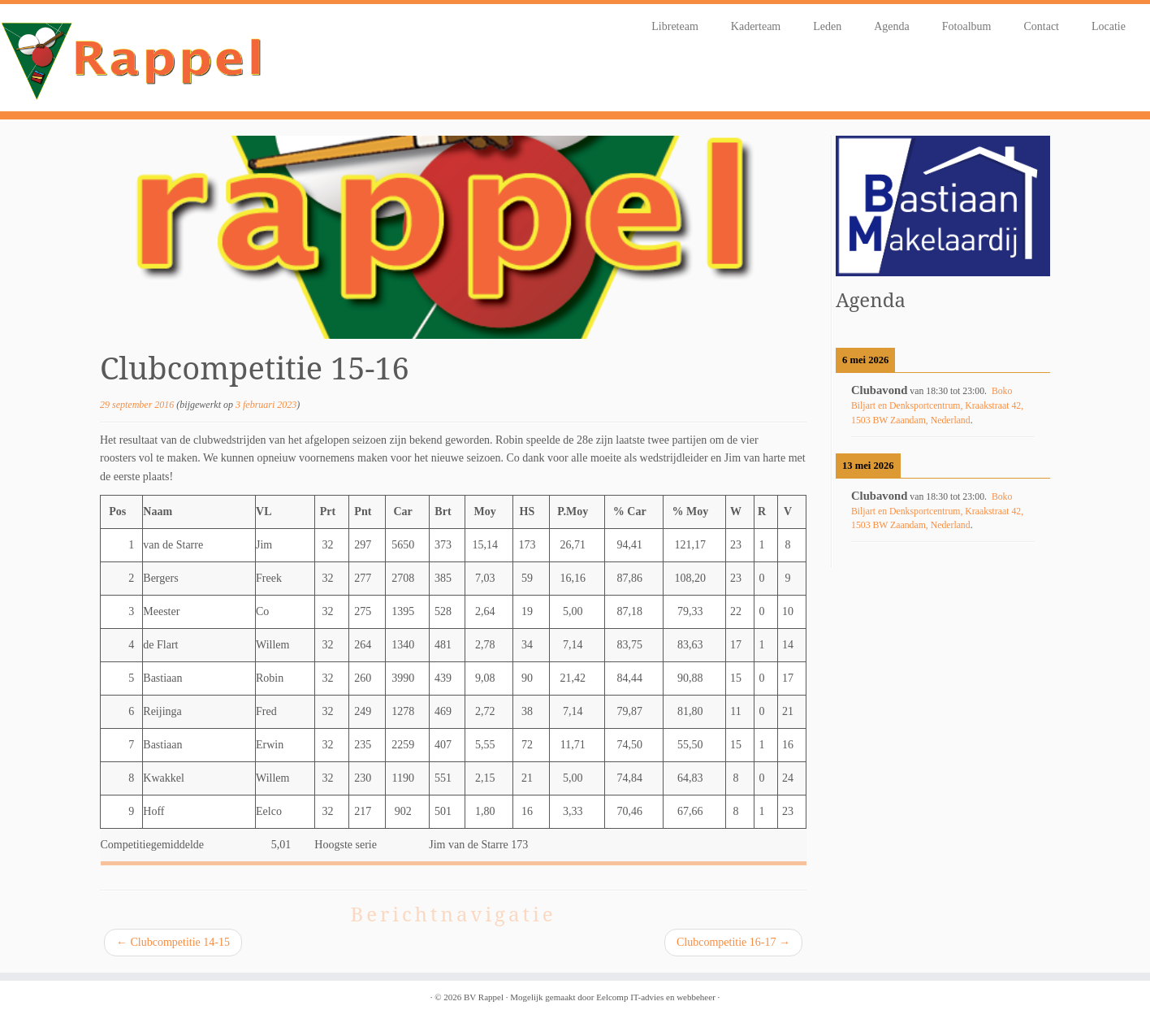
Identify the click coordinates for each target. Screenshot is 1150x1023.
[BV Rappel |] (133, 57)
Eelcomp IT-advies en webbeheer (656, 997)
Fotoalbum (967, 26)
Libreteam (674, 26)
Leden (827, 26)
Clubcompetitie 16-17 (733, 942)
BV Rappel (484, 997)
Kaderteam (755, 26)
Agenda (892, 26)
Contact (1041, 26)
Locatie (1109, 26)
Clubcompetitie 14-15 (173, 942)
